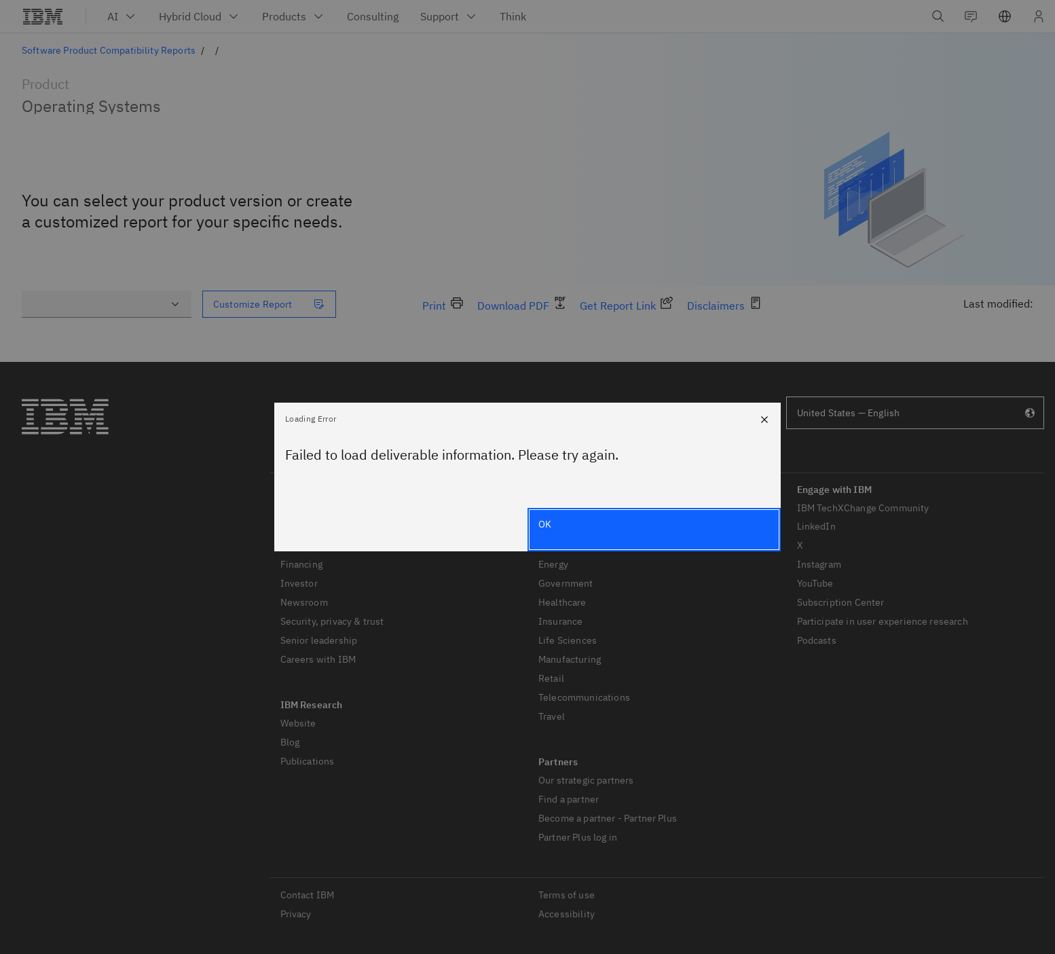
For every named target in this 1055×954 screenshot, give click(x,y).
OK (544, 524)
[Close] (764, 419)
